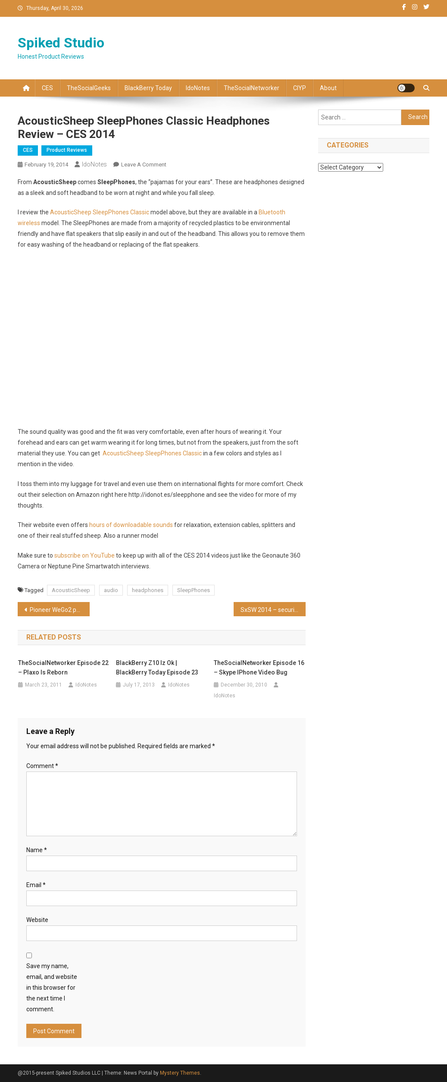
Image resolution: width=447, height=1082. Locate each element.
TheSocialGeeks (89, 88)
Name (36, 850)
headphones (147, 590)
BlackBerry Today (148, 88)
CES (47, 88)
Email (36, 884)
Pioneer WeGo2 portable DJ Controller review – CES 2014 (60, 609)
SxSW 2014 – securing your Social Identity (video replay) (273, 609)
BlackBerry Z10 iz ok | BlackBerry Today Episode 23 (157, 667)
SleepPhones (193, 590)
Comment (42, 765)
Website (37, 919)
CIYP (299, 88)
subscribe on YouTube (84, 555)
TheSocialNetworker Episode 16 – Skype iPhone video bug (259, 667)
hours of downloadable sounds (131, 524)
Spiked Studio (61, 42)
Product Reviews (67, 150)
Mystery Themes (180, 1073)
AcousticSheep (71, 590)
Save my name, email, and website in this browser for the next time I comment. (51, 988)
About (328, 88)
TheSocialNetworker (251, 88)
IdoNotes (198, 88)
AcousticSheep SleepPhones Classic (99, 212)
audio (111, 590)
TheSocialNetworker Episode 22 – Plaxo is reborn (63, 667)
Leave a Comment (143, 164)
